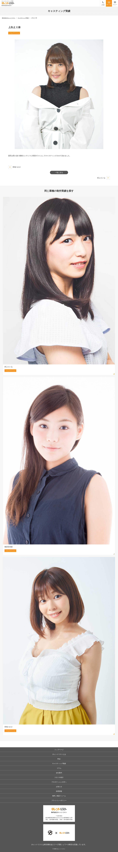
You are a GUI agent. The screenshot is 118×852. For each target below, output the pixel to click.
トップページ (59, 749)
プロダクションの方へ (59, 782)
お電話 (103, 3)
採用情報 (59, 791)
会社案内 (59, 773)
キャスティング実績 (59, 763)
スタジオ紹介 (59, 777)
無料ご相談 (108, 3)
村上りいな (101, 178)
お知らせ (59, 786)
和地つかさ (17, 167)
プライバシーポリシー (59, 800)
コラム (59, 768)
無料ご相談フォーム (59, 796)
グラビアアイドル (14, 33)
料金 (59, 759)
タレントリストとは (59, 754)
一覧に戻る (59, 172)
